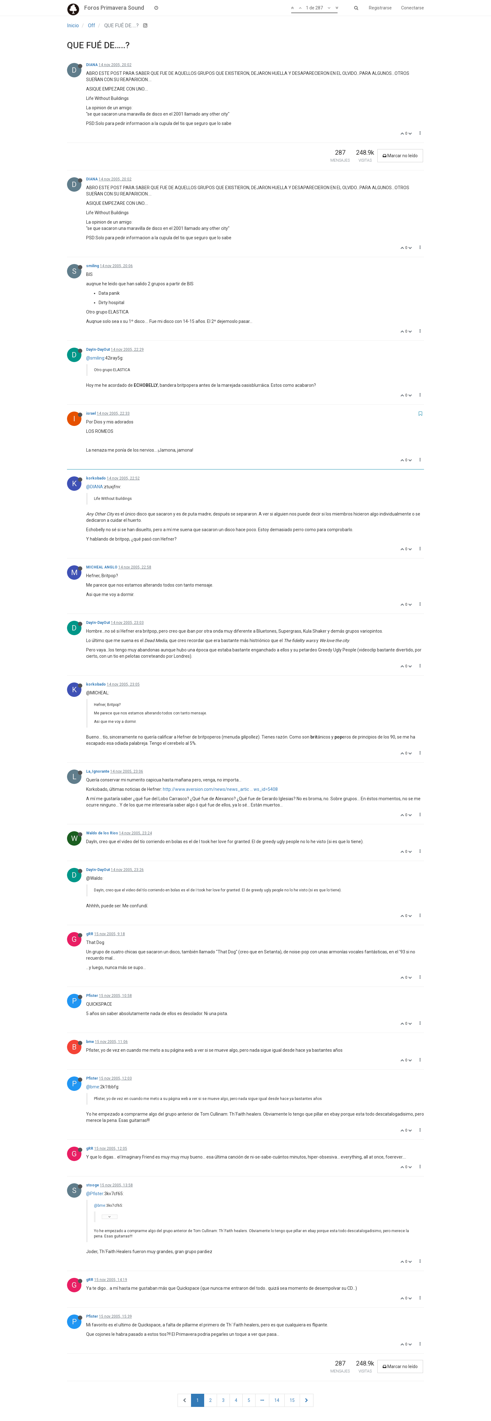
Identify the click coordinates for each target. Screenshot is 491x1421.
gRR (89, 934)
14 (276, 1400)
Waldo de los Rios (102, 833)
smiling (92, 266)
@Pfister (94, 1193)
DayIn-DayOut (98, 349)
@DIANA (94, 486)
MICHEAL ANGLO (101, 567)
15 (292, 1400)
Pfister (92, 995)
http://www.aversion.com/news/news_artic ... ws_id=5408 (220, 789)
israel (91, 413)
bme (90, 1042)
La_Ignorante (97, 771)
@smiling (95, 357)
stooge (92, 1185)
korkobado (96, 478)
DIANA (92, 65)
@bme (92, 1086)
